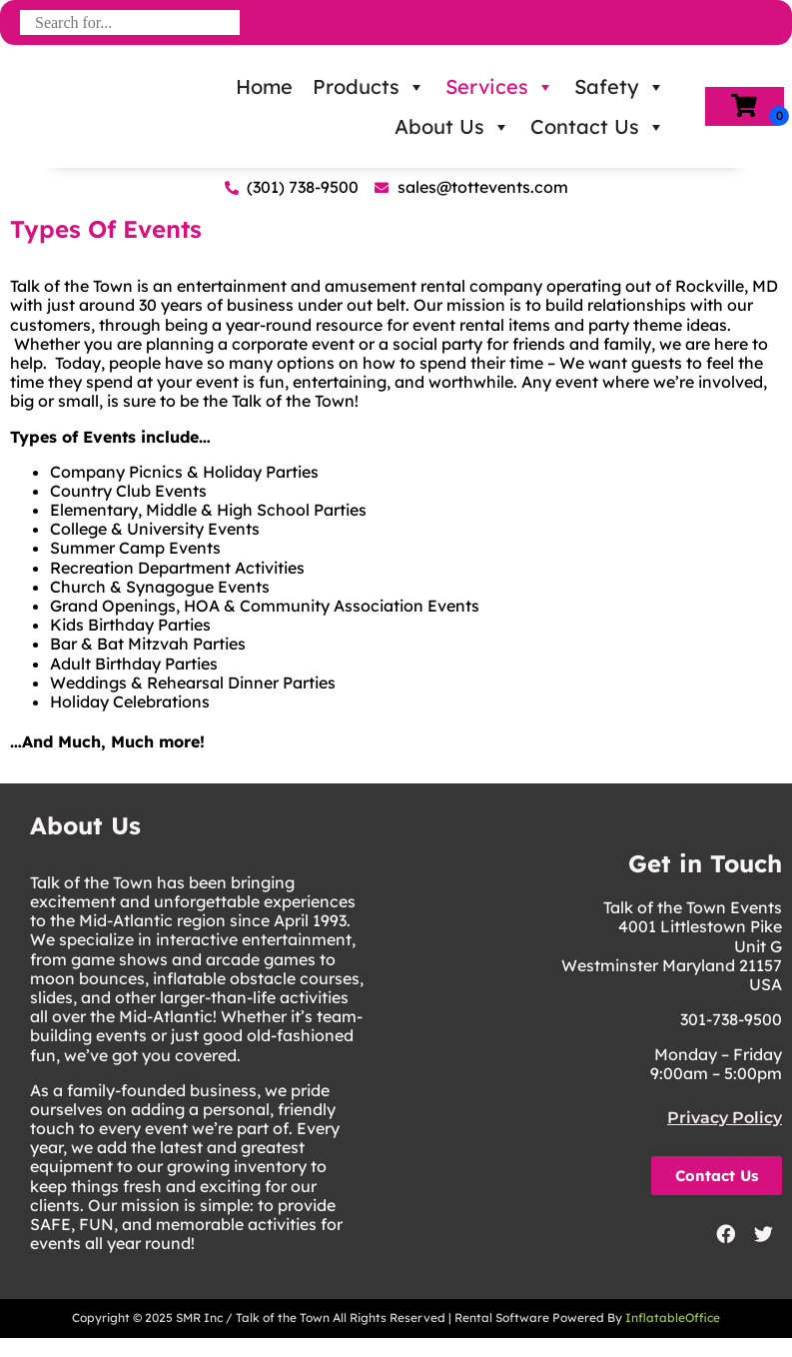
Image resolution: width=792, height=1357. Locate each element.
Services (499, 87)
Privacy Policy (724, 1117)
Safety (619, 87)
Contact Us (597, 127)
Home (264, 86)
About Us (452, 127)
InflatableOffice (672, 1317)
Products (369, 87)
